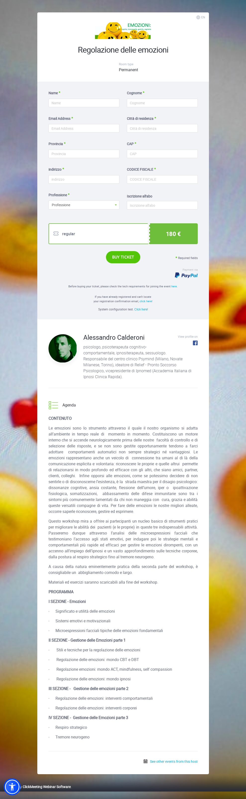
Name (53, 93)
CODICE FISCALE (140, 169)
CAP (130, 143)
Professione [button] (61, 204)
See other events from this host (170, 761)
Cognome (134, 93)
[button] (12, 787)
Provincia (56, 143)
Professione (58, 195)
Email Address (59, 118)
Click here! (141, 309)
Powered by (37, 786)
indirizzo (55, 169)
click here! (146, 301)
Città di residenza (140, 118)
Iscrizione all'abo (139, 196)
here (174, 286)
